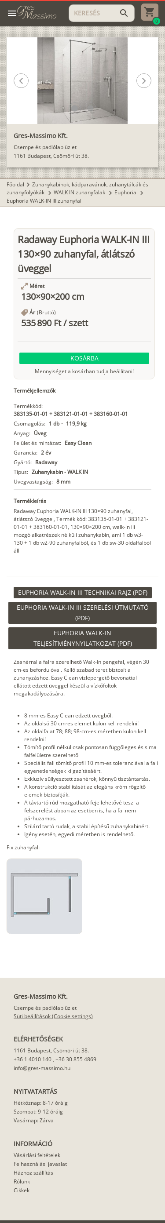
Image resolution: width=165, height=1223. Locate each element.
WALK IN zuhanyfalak (80, 192)
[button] (75, 108)
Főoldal (15, 184)
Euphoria (126, 192)
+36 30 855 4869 (75, 1059)
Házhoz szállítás (33, 1172)
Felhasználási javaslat (40, 1164)
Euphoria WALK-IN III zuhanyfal (44, 200)
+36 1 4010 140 (32, 1059)
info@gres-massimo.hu (42, 1068)
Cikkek (21, 1190)
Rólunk (22, 1181)
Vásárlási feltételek (37, 1155)
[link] (83, 592)
